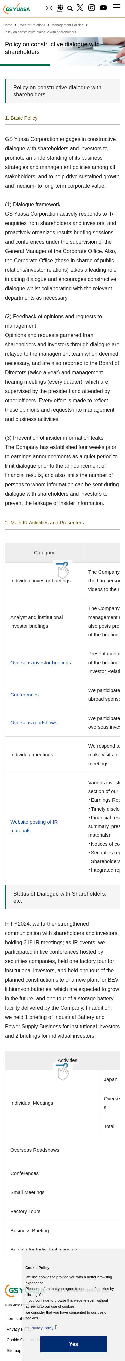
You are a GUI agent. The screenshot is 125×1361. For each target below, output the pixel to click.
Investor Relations (32, 25)
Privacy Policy (19, 1328)
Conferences (24, 694)
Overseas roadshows (33, 722)
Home (7, 25)
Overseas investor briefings (40, 662)
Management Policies (68, 25)
